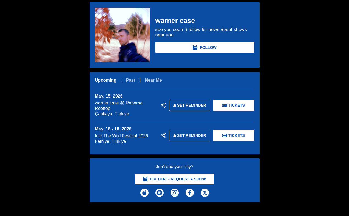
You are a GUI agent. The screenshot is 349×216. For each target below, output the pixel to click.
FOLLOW (205, 47)
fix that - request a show (174, 179)
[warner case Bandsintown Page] (125, 35)
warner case (175, 20)
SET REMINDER (188, 105)
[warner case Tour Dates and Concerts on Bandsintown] (175, 208)
